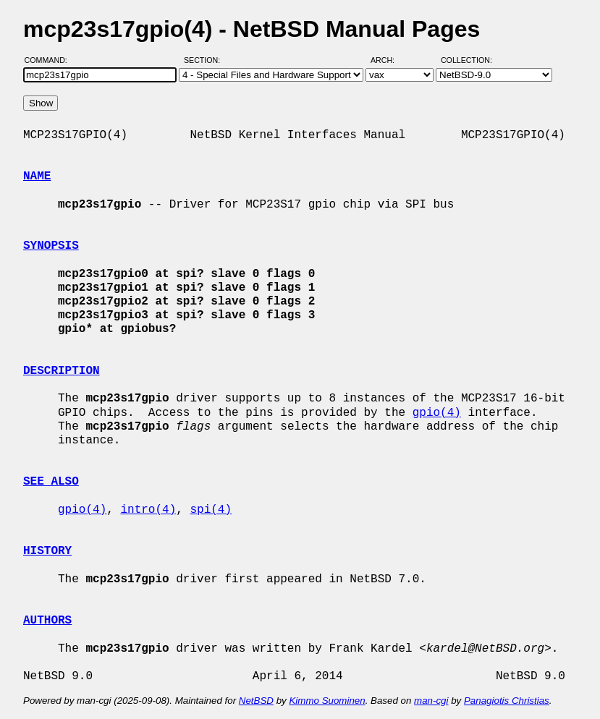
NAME (37, 176)
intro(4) (148, 510)
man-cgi (431, 700)
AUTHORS (47, 621)
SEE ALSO (51, 482)
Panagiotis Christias (506, 700)
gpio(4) (437, 413)
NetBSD (256, 700)
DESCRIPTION (61, 371)
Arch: (389, 60)
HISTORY (47, 551)
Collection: (466, 60)
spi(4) (211, 510)
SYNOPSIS (51, 246)
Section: (205, 60)
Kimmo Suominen (327, 700)
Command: (50, 60)
